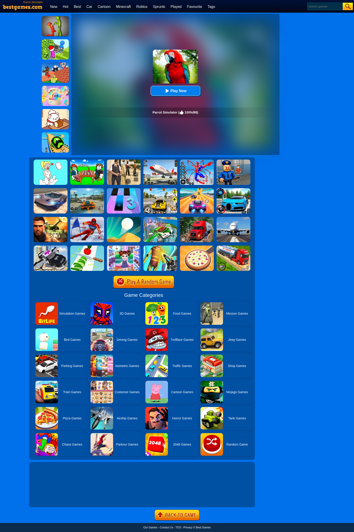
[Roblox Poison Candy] (87, 161)
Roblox (141, 7)
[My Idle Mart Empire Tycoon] (55, 40)
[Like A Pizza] (197, 247)
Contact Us (166, 527)
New (53, 7)
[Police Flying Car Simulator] (51, 247)
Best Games (203, 527)
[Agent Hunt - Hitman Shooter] (124, 161)
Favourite (194, 7)
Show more (44, 498)
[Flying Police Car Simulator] (160, 218)
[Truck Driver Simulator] (233, 247)
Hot (65, 7)
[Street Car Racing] (233, 189)
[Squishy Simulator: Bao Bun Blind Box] (55, 87)
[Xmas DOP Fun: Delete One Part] (51, 161)
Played (176, 7)
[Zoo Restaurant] (55, 110)
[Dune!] (124, 218)
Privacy (187, 527)
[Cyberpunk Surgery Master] (160, 247)
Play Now (175, 91)
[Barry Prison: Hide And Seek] (233, 161)
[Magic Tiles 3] (124, 189)
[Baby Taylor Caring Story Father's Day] (124, 247)
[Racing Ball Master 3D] (55, 133)
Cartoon (104, 7)
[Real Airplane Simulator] (160, 161)
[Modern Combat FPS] (51, 218)
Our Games (150, 527)
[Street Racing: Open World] (87, 189)
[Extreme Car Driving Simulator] (51, 189)
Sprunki (159, 7)
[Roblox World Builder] (55, 64)
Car (89, 7)
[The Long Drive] (160, 189)
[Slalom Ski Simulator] (87, 218)
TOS (178, 527)
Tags (211, 7)
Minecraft (123, 7)
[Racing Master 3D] (197, 189)
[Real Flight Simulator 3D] (233, 218)
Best (77, 7)
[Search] (324, 6)
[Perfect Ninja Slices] (87, 247)
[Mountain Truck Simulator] (197, 218)
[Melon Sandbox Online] (55, 17)
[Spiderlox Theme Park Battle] (197, 161)
